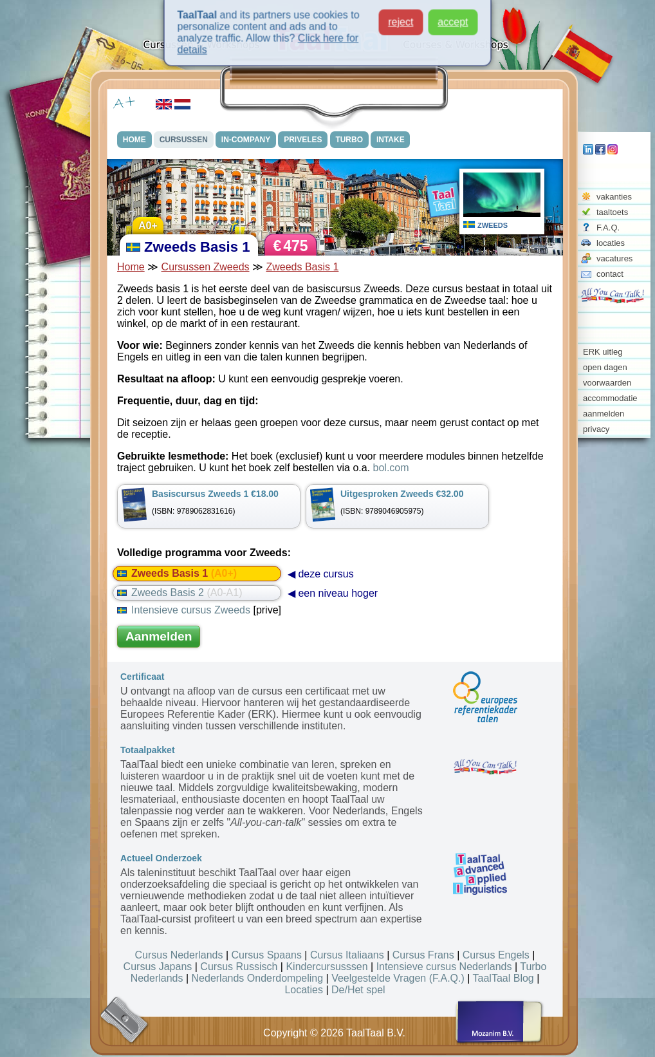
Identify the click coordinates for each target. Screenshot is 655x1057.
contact (609, 274)
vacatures (614, 258)
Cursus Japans (158, 966)
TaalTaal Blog (503, 978)
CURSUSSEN (184, 139)
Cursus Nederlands (179, 954)
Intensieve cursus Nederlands (444, 966)
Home (131, 266)
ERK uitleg (602, 352)
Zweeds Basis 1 (302, 266)
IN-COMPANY (245, 139)
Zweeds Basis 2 (180, 592)
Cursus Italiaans (347, 954)
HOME (134, 139)
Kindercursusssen (326, 966)
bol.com (391, 467)
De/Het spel (358, 989)
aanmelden (603, 413)
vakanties (614, 196)
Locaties (303, 989)
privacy (596, 429)
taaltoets (612, 212)
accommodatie (610, 398)
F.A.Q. (608, 227)
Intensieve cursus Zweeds (183, 609)
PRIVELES (303, 139)
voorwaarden (607, 383)
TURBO (350, 139)
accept (453, 17)
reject (400, 17)
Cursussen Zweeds (205, 266)
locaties (610, 243)
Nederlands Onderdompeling (258, 978)
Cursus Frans (423, 954)
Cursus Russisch (238, 966)
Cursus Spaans (267, 954)
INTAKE (391, 139)
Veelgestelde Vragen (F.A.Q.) (398, 978)
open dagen (605, 367)
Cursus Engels (496, 954)
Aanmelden (158, 636)
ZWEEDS (492, 225)
